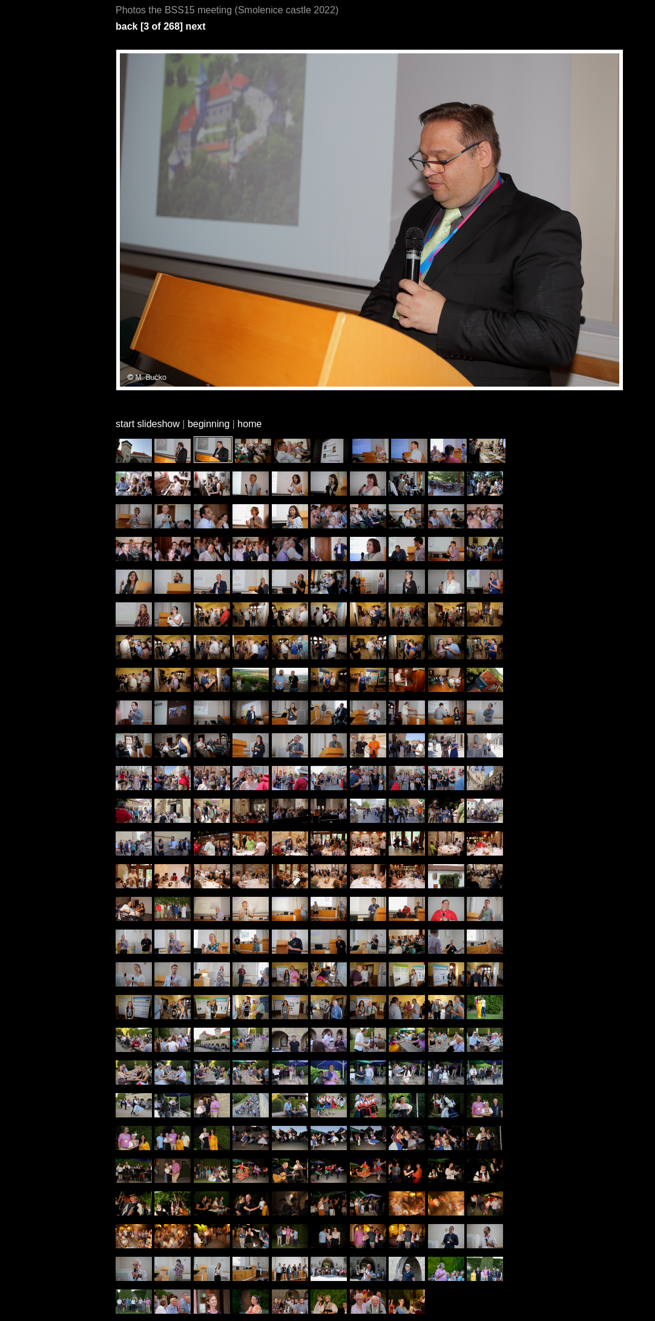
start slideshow (148, 424)
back (126, 26)
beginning (208, 424)
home (249, 424)
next (196, 26)
